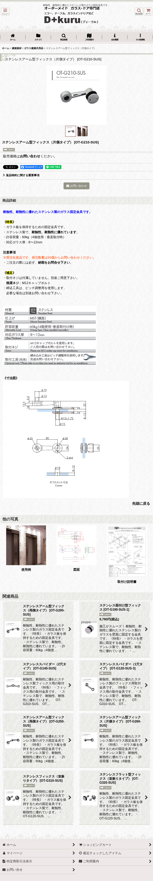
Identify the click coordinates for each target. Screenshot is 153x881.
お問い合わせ (30, 156)
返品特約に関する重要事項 (21, 175)
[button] (5, 12)
